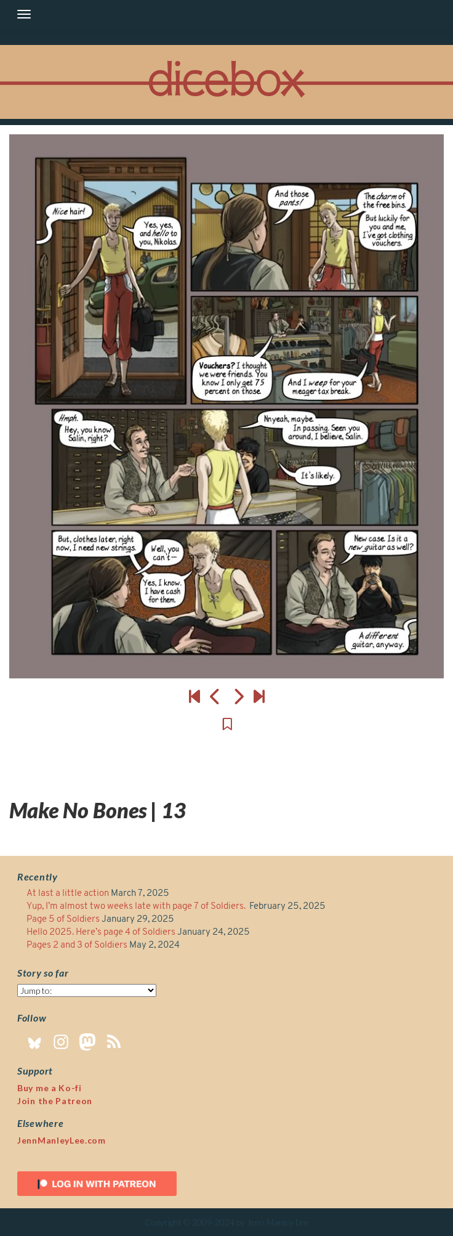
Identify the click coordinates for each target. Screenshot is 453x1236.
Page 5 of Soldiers (63, 919)
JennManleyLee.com (61, 1140)
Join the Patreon (54, 1101)
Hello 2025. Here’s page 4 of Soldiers (100, 932)
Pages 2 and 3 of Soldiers (76, 945)
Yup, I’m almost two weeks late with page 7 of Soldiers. (136, 906)
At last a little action (67, 893)
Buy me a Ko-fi (49, 1088)
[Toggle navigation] (24, 14)
